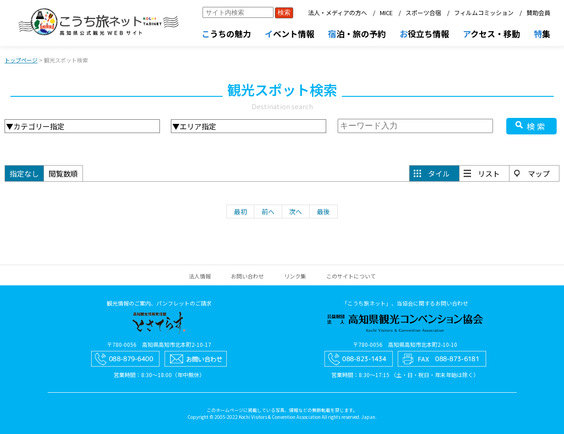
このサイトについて (351, 276)
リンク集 (295, 276)
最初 (240, 211)
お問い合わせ (247, 276)
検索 (537, 126)
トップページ (21, 60)
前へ (268, 211)
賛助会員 (538, 12)
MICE (386, 12)
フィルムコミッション (484, 12)
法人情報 (200, 276)
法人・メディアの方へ (337, 12)
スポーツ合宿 (423, 12)
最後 (323, 211)
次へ (295, 211)
